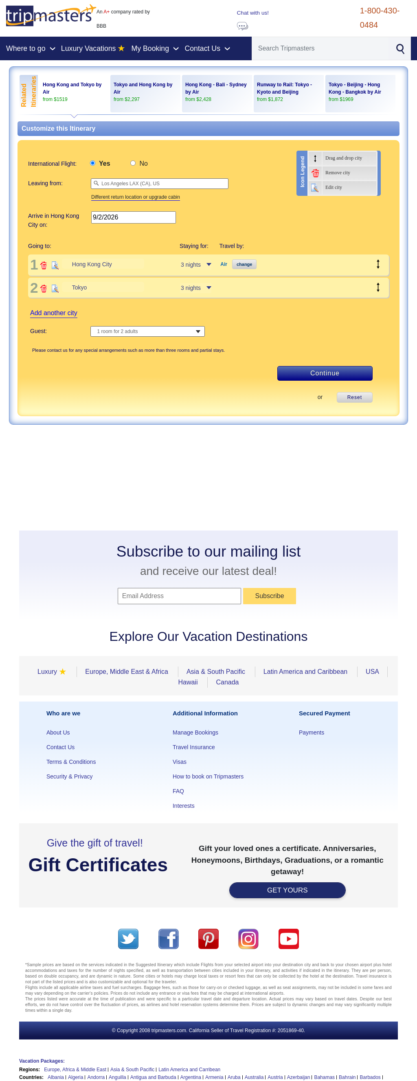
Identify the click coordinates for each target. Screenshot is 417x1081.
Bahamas (324, 1077)
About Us (58, 732)
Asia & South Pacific (132, 1069)
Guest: (38, 331)
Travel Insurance (194, 747)
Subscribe (269, 595)
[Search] (320, 48)
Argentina (190, 1077)
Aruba (234, 1077)
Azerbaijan (298, 1077)
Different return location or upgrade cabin (135, 197)
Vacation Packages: (42, 1061)
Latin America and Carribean (189, 1069)
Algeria (75, 1077)
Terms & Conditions (71, 762)
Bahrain (347, 1077)
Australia (254, 1077)
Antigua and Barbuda (153, 1077)
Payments (311, 732)
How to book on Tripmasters (208, 776)
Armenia (214, 1077)
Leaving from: (45, 183)
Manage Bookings (195, 732)
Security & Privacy (69, 776)
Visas (180, 762)
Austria (275, 1077)
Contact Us (60, 747)
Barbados (370, 1077)
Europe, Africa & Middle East (75, 1069)
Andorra (96, 1077)
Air (223, 264)
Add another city (53, 312)
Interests (184, 806)
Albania (56, 1077)
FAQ (178, 791)
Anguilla (117, 1077)
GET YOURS (287, 890)
